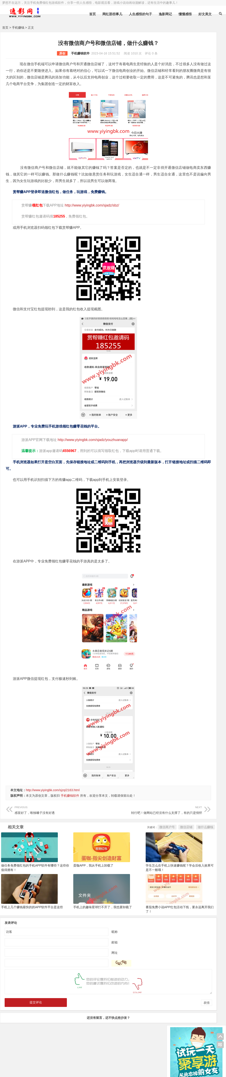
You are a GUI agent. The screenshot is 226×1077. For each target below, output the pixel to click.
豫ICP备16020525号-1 (65, 1058)
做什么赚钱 (153, 847)
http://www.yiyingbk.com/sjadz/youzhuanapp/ (91, 453)
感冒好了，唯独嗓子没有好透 (48, 829)
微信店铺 (134, 847)
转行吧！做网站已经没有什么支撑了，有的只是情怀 (117, 829)
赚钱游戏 (34, 1070)
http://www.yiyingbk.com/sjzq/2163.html (53, 810)
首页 (92, 14)
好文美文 (205, 14)
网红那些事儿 (112, 14)
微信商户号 (114, 847)
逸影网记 (165, 14)
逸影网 (43, 1058)
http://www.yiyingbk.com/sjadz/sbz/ (90, 218)
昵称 (88, 947)
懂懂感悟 (185, 14)
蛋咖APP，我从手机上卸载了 (76, 883)
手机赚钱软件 (54, 53)
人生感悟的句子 (140, 14)
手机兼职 (69, 1070)
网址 (88, 968)
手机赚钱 (18, 27)
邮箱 (88, 958)
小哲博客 (27, 1064)
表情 (154, 1018)
